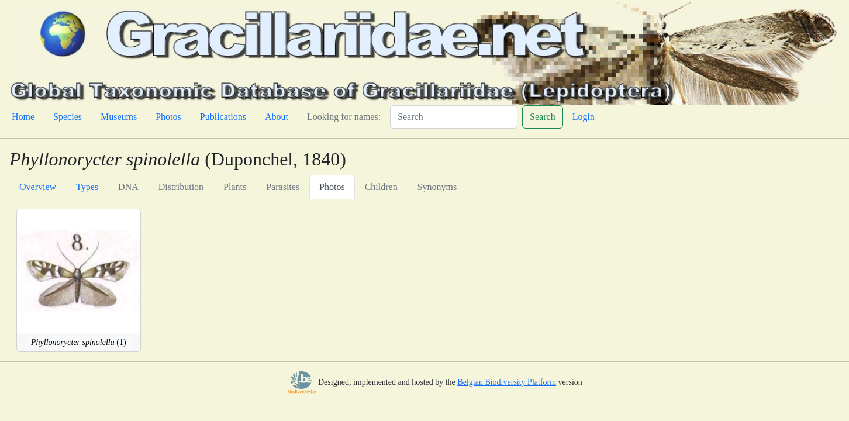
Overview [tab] (37, 187)
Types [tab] (87, 187)
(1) (78, 342)
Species (67, 117)
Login (583, 117)
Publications (223, 117)
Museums (119, 117)
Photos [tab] (332, 187)
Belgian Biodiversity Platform (506, 382)
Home (23, 117)
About (276, 117)
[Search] (453, 117)
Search (542, 117)
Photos (168, 117)
